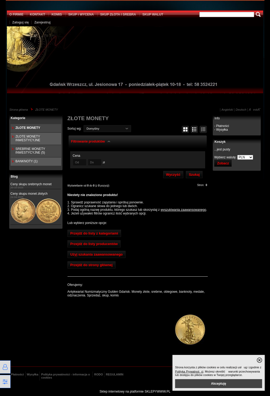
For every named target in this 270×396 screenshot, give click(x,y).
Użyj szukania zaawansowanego (96, 254)
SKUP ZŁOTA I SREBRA (118, 14)
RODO (98, 374)
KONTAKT (37, 14)
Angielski (227, 109)
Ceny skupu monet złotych (29, 193)
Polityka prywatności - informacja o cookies (65, 376)
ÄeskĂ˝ (255, 109)
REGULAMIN (114, 374)
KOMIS (56, 14)
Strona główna (18, 109)
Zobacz (223, 163)
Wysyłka (32, 374)
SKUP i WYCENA (81, 14)
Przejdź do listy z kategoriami (94, 233)
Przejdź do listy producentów (94, 244)
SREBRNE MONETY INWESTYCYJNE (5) (30, 150)
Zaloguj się (20, 22)
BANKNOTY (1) (27, 161)
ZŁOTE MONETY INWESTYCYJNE (28, 138)
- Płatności (221, 126)
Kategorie (18, 118)
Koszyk (219, 142)
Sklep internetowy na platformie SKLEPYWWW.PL (135, 391)
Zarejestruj (42, 22)
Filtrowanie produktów (88, 141)
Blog (14, 176)
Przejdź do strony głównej (91, 265)
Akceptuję (218, 383)
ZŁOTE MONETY (46, 109)
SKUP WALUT (152, 14)
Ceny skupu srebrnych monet (31, 184)
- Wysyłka (221, 129)
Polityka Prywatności (189, 371)
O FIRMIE (16, 14)
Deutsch (241, 109)
